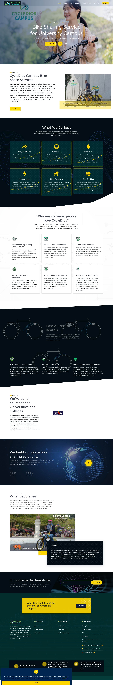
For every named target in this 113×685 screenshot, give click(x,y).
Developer (37, 638)
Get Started (50, 44)
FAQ (83, 638)
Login (105, 3)
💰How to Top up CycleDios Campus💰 (92, 650)
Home (59, 3)
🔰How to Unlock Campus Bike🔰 (91, 654)
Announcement (74, 3)
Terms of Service (86, 634)
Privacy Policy (86, 3)
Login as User (62, 631)
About (66, 3)
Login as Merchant (63, 638)
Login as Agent (62, 634)
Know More (15, 109)
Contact (96, 3)
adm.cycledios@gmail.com (27, 670)
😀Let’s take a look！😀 (88, 657)
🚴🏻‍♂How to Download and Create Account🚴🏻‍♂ (90, 646)
